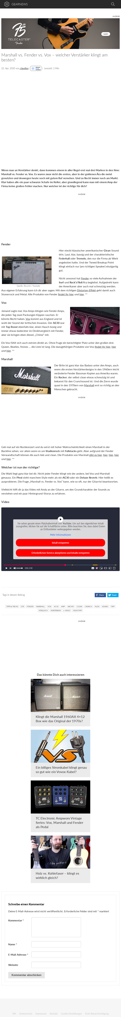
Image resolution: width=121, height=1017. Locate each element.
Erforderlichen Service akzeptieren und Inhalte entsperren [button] (61, 552)
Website (13, 964)
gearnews (20, 4)
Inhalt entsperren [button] (60, 542)
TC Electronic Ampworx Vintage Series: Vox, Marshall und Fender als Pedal (59, 822)
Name (12, 944)
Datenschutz (25, 1013)
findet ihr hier (66, 294)
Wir (14, 1013)
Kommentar (16, 920)
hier (82, 294)
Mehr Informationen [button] (60, 534)
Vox (28, 318)
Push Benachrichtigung (97, 1013)
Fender (85, 278)
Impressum (41, 1013)
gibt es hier (95, 454)
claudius (24, 68)
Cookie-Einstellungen (71, 1013)
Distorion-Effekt (86, 290)
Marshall (89, 385)
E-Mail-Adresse (18, 954)
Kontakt (54, 1013)
